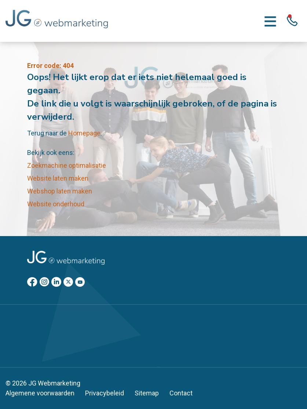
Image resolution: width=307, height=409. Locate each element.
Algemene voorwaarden (40, 393)
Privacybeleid (104, 393)
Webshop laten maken (59, 191)
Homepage (84, 133)
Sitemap (147, 393)
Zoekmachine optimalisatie (66, 165)
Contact (181, 393)
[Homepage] (57, 20)
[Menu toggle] (270, 21)
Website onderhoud (55, 204)
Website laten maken (57, 178)
